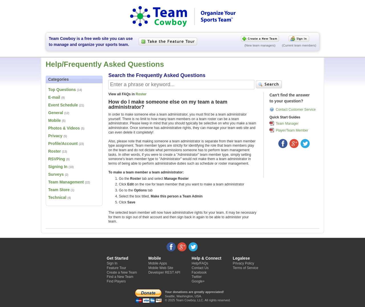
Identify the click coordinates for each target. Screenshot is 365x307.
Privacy (55, 136)
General (55, 112)
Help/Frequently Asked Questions (105, 64)
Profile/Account (63, 143)
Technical (57, 197)
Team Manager (287, 124)
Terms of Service (245, 268)
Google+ (198, 281)
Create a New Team (122, 272)
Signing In (58, 166)
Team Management (66, 182)
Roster (54, 151)
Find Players (116, 281)
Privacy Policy (243, 263)
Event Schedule (63, 105)
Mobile (54, 120)
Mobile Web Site (160, 268)
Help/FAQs (200, 263)
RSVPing (56, 159)
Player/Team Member (292, 130)
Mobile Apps (157, 263)
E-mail (54, 97)
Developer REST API (164, 272)
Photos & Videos (64, 128)
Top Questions (62, 89)
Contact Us (200, 268)
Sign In (112, 263)
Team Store (59, 189)
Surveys (56, 174)
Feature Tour (116, 268)
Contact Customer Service (296, 109)
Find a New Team (120, 277)
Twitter (197, 277)
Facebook (199, 272)
